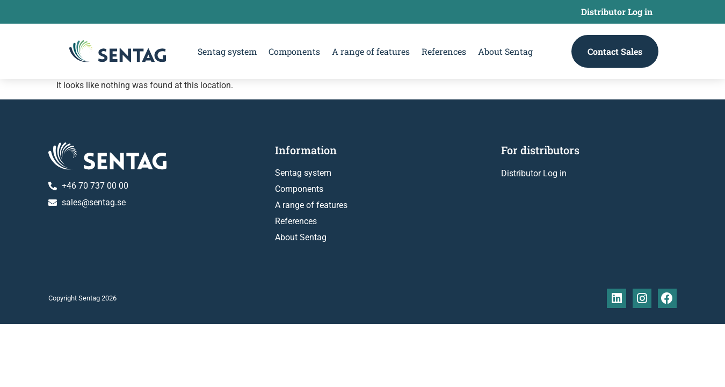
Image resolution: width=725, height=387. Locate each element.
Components (294, 51)
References (444, 51)
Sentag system (227, 51)
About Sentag (505, 51)
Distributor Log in (617, 11)
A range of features (371, 51)
